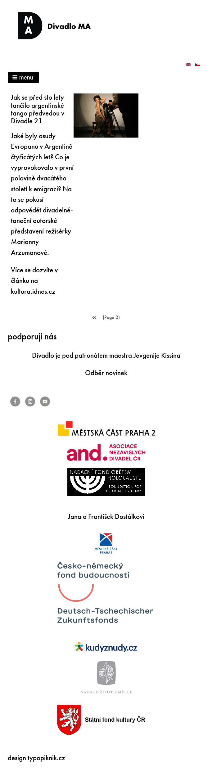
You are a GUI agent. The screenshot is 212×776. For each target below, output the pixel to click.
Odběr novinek (106, 372)
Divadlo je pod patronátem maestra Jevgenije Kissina (106, 355)
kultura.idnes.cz (33, 291)
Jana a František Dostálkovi (106, 516)
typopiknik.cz (46, 757)
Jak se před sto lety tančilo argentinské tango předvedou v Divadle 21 (37, 109)
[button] (23, 77)
